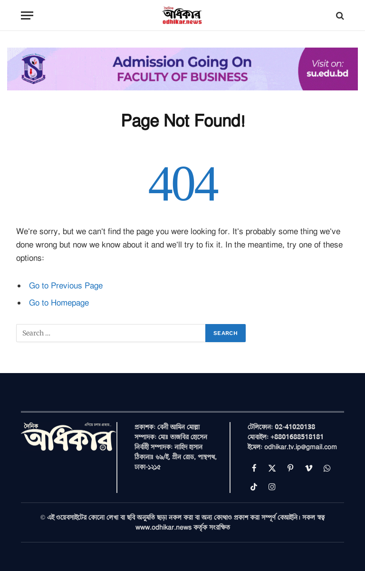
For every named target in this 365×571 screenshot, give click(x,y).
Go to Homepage (59, 302)
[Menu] (27, 15)
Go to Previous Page (66, 285)
